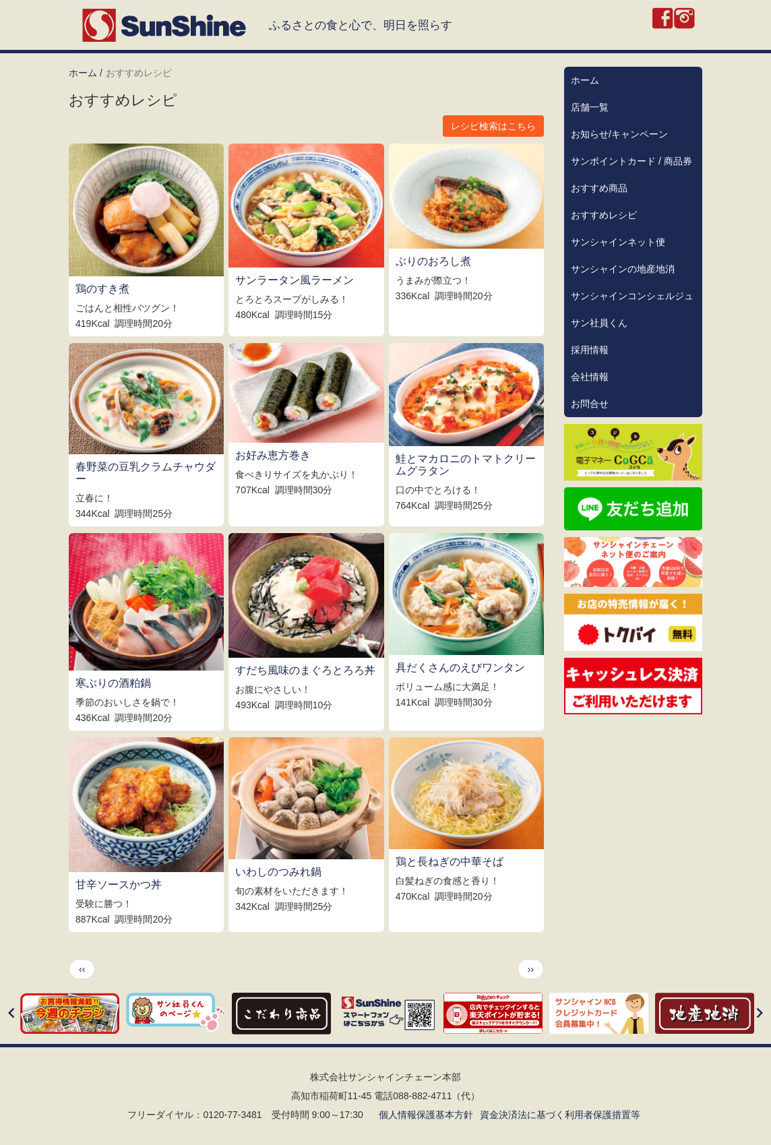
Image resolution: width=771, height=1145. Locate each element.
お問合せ (590, 403)
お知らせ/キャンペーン (619, 134)
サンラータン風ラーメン (294, 280)
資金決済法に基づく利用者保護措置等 (560, 1114)
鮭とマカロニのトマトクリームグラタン (466, 464)
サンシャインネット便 (618, 242)
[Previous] (11, 1013)
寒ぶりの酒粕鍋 (113, 683)
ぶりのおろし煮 (433, 261)
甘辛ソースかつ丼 (118, 884)
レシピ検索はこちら (493, 126)
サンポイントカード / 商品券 (631, 161)
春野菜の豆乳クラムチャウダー (145, 473)
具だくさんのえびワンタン (460, 667)
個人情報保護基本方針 (426, 1114)
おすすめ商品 (599, 188)
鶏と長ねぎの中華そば (449, 861)
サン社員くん (599, 322)
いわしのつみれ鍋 (278, 871)
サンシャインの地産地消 (623, 269)
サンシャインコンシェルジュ (632, 295)
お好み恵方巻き (273, 455)
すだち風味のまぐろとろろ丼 (305, 670)
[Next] (759, 1013)
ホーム (83, 72)
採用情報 (590, 349)
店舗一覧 (590, 107)
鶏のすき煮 (102, 289)
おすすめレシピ (604, 215)
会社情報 (590, 376)
